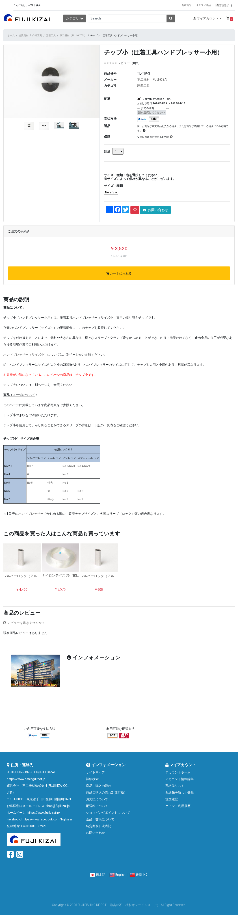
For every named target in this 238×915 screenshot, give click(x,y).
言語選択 (222, 5)
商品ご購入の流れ (98, 786)
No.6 (65, 491)
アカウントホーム (177, 772)
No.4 (65, 474)
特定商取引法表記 (98, 826)
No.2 (80, 491)
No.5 (30, 482)
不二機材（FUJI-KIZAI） (73, 35)
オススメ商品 (203, 5)
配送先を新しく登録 (179, 792)
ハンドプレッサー (30, 514)
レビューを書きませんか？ (24, 623)
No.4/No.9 (84, 466)
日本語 (100, 875)
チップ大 (9, 385)
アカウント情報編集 (179, 779)
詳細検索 (92, 779)
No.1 (80, 499)
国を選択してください (151, 112)
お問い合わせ (155, 210)
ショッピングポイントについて (108, 813)
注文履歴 (171, 799)
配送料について (97, 806)
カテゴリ (74, 18)
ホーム (11, 35)
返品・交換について (100, 819)
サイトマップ (95, 772)
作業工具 (37, 35)
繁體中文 (142, 875)
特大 (50, 482)
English (120, 875)
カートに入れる (119, 273)
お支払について (97, 799)
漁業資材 (23, 35)
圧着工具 (51, 35)
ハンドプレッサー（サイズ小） (25, 355)
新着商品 (186, 5)
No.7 (65, 499)
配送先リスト (174, 786)
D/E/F (30, 466)
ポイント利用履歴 (177, 806)
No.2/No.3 (69, 466)
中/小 (51, 499)
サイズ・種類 (113, 186)
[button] (11, 100)
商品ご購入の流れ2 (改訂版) (105, 792)
